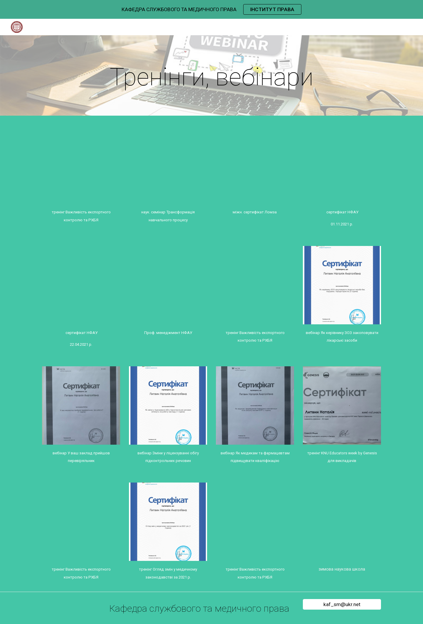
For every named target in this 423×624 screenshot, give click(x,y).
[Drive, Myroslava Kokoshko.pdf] (255, 522)
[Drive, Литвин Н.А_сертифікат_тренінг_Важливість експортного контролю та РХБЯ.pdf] (81, 522)
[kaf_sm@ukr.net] (342, 604)
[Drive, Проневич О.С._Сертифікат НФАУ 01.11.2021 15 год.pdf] (342, 165)
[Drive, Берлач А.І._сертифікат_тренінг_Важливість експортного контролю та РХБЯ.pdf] (81, 165)
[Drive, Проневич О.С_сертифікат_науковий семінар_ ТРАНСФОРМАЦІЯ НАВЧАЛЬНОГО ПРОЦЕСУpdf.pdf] (168, 165)
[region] (211, 9)
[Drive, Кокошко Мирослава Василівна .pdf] (342, 522)
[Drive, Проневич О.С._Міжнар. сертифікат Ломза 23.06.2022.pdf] (255, 165)
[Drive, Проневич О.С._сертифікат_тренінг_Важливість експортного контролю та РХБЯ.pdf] (255, 285)
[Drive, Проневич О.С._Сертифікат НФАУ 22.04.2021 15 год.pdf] (81, 285)
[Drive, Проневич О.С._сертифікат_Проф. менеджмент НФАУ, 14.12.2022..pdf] (168, 285)
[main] (211, 77)
